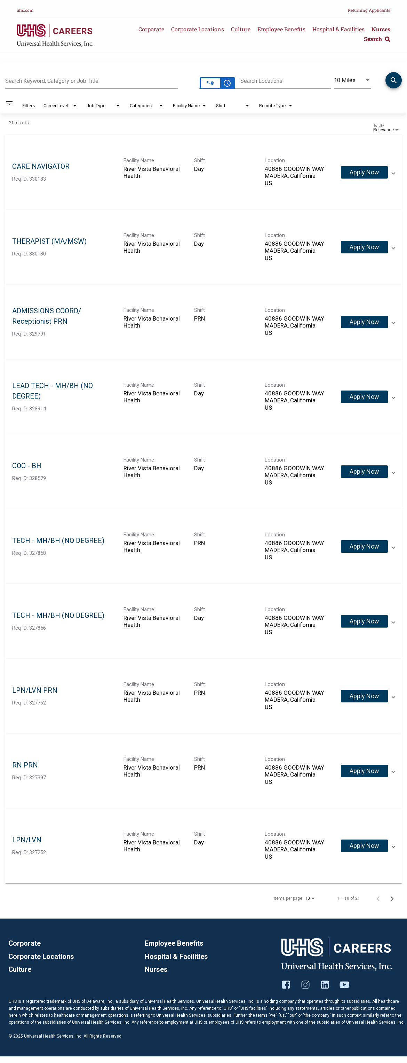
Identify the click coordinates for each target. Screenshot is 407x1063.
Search (377, 38)
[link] (203, 172)
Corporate (151, 29)
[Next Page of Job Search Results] (392, 898)
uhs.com (25, 10)
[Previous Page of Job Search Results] (378, 898)
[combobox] (91, 80)
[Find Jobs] (393, 81)
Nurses (381, 29)
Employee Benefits (281, 29)
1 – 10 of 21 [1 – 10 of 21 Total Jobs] (348, 898)
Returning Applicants (369, 10)
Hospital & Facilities (338, 29)
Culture (240, 29)
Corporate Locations (197, 29)
